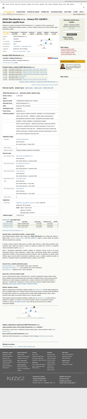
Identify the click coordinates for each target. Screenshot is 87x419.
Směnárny (19, 358)
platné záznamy (68, 37)
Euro (24, 358)
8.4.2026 (5, 76)
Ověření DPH (45, 12)
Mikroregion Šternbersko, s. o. (10, 267)
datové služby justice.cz (18, 238)
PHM (37, 366)
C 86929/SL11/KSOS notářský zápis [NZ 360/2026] (34, 79)
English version (66, 360)
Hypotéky (42, 4)
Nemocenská (20, 366)
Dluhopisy (34, 356)
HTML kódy (71, 382)
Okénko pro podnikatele (68, 61)
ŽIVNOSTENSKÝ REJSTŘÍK (15, 33)
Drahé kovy (35, 362)
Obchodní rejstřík (10, 14)
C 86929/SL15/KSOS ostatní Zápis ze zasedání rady (34, 74)
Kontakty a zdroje (20, 301)
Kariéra (66, 1)
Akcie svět (17, 4)
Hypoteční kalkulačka (7, 366)
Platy (27, 362)
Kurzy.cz (4, 14)
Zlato (33, 4)
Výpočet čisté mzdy (6, 354)
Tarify (46, 4)
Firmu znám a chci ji (10, 62)
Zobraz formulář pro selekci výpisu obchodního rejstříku (45, 84)
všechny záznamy (68, 39)
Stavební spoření (26, 356)
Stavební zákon (50, 367)
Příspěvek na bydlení (7, 360)
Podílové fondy (40, 356)
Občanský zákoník (51, 364)
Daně (48, 369)
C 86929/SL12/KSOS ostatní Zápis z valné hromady (34, 69)
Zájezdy (70, 1)
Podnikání (49, 352)
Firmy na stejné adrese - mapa (21, 51)
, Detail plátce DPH (22, 46)
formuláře (52, 369)
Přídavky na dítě (6, 358)
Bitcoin (37, 4)
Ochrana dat (36, 376)
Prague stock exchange (67, 364)
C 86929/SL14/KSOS (8, 225)
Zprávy (7, 4)
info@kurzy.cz (38, 289)
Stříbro (43, 364)
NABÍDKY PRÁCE (46, 33)
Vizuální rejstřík (9, 12)
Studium (85, 1)
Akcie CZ (12, 4)
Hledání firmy (21, 12)
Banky (18, 352)
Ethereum (44, 360)
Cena (66, 354)
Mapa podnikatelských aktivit (68, 54)
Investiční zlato (38, 364)
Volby (63, 358)
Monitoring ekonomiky (67, 356)
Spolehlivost (70, 354)
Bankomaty (24, 352)
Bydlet (81, 1)
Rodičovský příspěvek (7, 362)
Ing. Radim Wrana (22, 76)
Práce (64, 4)
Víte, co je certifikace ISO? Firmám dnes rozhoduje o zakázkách (73, 67)
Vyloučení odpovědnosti (39, 378)
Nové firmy (68, 12)
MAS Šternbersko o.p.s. (9, 266)
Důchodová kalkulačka (7, 356)
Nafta (43, 366)
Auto (63, 354)
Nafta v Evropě (35, 367)
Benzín (39, 366)
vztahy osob (38, 88)
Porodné (26, 366)
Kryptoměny (35, 360)
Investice (34, 352)
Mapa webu (67, 358)
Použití (61, 382)
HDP (39, 358)
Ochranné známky (57, 12)
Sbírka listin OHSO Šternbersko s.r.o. (12, 230)
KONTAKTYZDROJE (32, 33)
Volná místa (23, 360)
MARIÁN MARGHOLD (22, 139)
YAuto (73, 1)
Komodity (29, 4)
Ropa (33, 366)
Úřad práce (19, 362)
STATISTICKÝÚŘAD (24, 33)
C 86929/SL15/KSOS (8, 223)
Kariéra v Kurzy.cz (64, 378)
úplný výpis (28, 88)
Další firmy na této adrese (46, 336)
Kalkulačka (55, 4)
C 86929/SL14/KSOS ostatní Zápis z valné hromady (34, 72)
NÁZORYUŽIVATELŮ (39, 33)
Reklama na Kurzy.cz (65, 376)
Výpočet (10, 352)
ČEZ (37, 354)
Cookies (42, 376)
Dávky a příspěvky (21, 364)
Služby (75, 12)
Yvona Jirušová (20, 171)
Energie (50, 4)
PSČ (55, 356)
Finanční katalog (51, 362)
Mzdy (24, 362)
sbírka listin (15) (48, 88)
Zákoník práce (50, 366)
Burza (33, 354)
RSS (65, 382)
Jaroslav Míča (21, 77)
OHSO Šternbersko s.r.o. (20, 14)
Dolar (26, 358)
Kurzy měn (23, 4)
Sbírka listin (6, 219)
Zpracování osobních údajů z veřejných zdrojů (23, 283)
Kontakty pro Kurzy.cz (65, 380)
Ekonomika (34, 358)
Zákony (60, 4)
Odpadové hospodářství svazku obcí (26, 202)
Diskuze (72, 4)
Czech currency (65, 362)
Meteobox (78, 1)
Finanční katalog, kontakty (67, 52)
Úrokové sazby (20, 354)
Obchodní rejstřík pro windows (68, 51)
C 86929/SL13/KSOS (8, 227)
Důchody (19, 370)
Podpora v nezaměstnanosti (23, 368)
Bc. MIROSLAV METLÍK (22, 163)
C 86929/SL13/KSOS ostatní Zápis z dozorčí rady (34, 70)
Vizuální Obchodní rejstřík (67, 49)
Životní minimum (6, 364)
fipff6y (15, 44)
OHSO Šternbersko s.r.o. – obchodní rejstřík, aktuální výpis (18, 346)
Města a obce (50, 356)
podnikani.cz (41, 318)
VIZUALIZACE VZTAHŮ (54, 33)
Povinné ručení (5, 367)
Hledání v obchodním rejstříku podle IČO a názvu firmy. (71, 26)
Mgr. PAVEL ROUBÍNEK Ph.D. (24, 156)
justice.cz (21, 247)
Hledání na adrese (33, 12)
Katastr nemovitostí (51, 358)
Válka (68, 4)
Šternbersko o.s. (7, 269)
